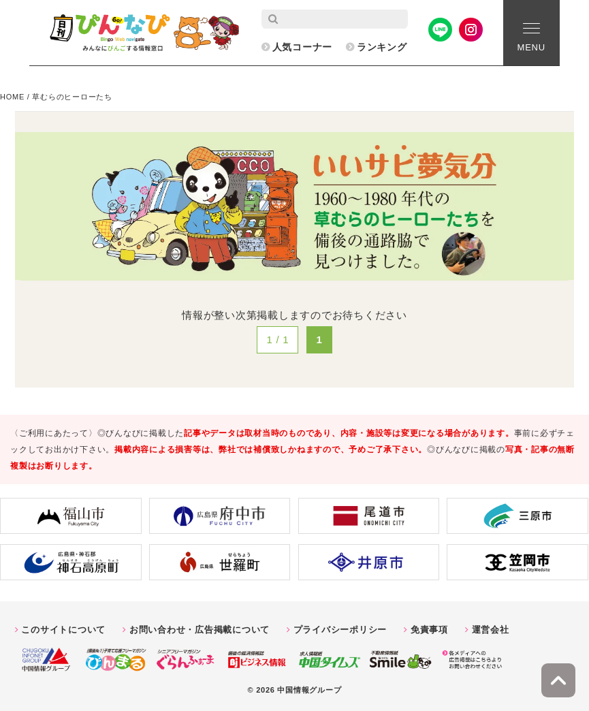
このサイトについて (63, 630)
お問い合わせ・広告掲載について (199, 630)
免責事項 (429, 630)
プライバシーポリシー (340, 630)
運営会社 (490, 630)
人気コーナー (302, 47)
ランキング (382, 47)
